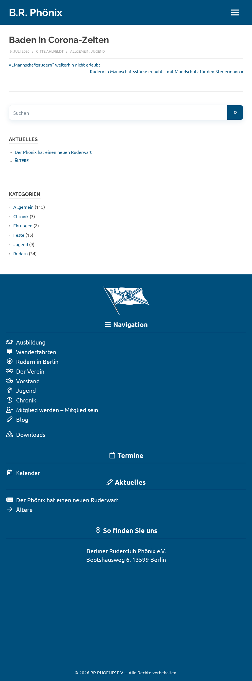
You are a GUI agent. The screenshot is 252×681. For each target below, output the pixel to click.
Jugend (98, 51)
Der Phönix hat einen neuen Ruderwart (53, 152)
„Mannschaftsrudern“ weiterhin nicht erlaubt (56, 64)
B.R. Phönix (37, 12)
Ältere (22, 161)
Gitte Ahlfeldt (49, 51)
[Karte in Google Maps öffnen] (126, 611)
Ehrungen (22, 225)
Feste (18, 235)
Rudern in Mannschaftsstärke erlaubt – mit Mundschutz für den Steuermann (165, 71)
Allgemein (79, 51)
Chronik (21, 216)
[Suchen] (235, 112)
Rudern (20, 253)
